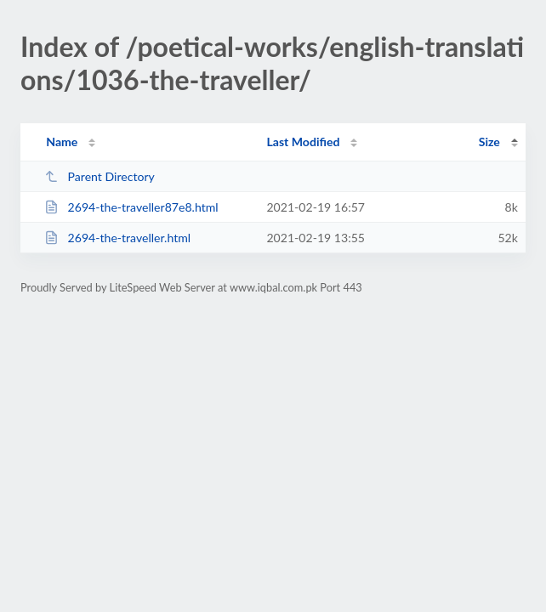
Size (489, 141)
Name (61, 141)
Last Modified (302, 141)
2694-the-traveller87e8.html (131, 207)
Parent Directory (99, 176)
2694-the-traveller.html (117, 237)
